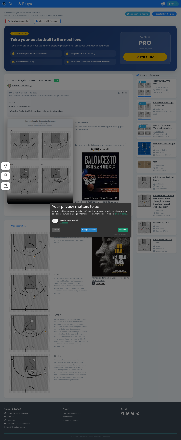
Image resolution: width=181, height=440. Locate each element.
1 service (64, 223)
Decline (56, 229)
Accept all (123, 229)
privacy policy (121, 214)
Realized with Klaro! (121, 234)
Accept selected (89, 229)
